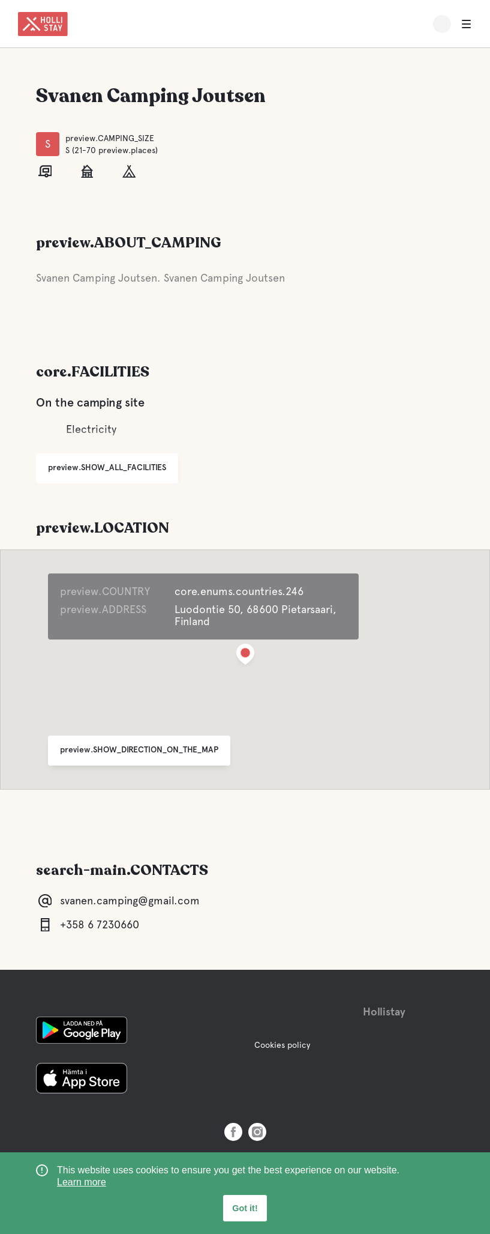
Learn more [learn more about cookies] (81, 1182)
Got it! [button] (244, 1208)
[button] (245, 657)
